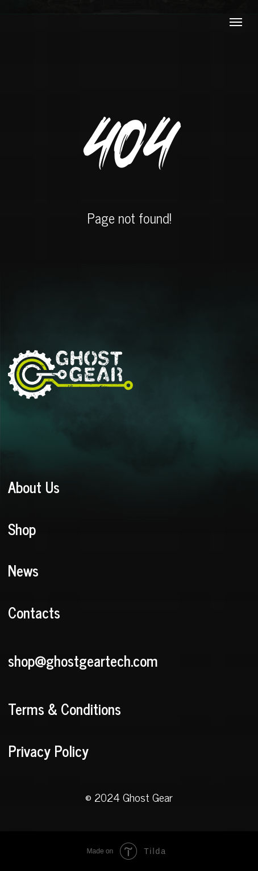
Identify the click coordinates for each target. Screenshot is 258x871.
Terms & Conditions (64, 709)
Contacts (34, 612)
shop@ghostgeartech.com (83, 660)
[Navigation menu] (236, 22)
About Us (34, 487)
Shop (22, 529)
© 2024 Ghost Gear (129, 797)
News (23, 570)
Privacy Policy (48, 751)
